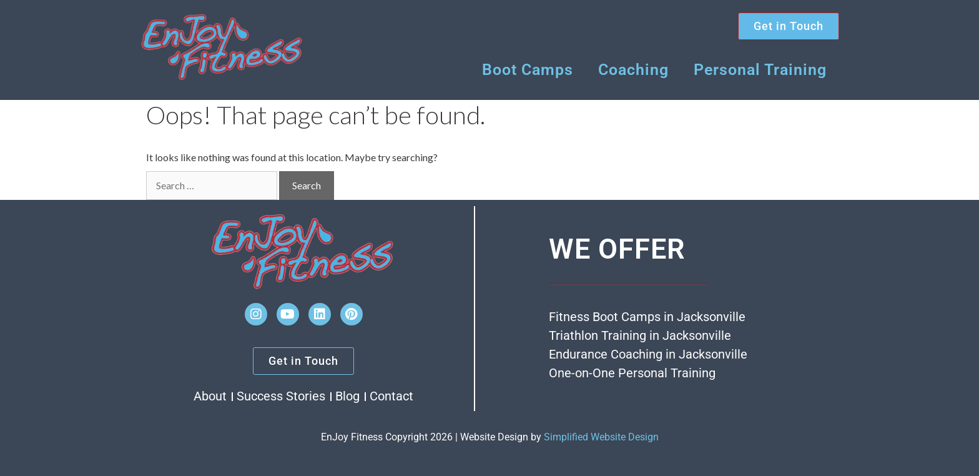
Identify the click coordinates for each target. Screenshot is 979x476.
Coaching (633, 70)
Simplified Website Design (601, 437)
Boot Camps (527, 70)
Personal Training (760, 70)
